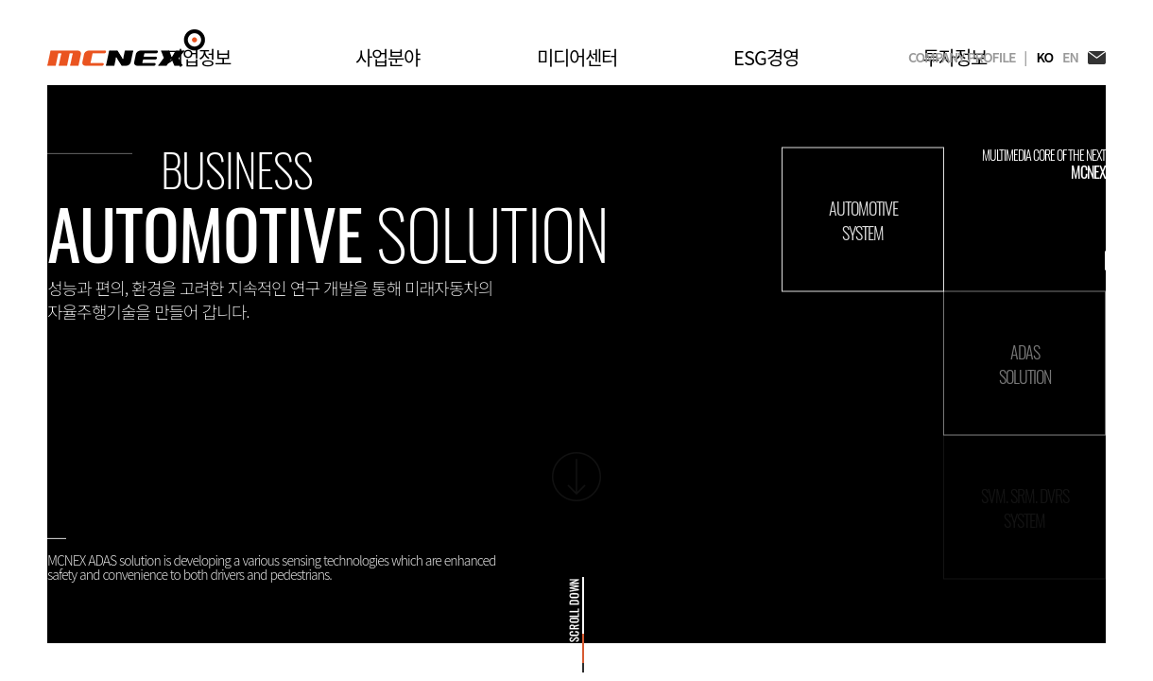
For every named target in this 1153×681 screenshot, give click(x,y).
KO (1044, 57)
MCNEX (126, 47)
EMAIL (1097, 57)
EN (1070, 57)
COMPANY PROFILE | (967, 57)
